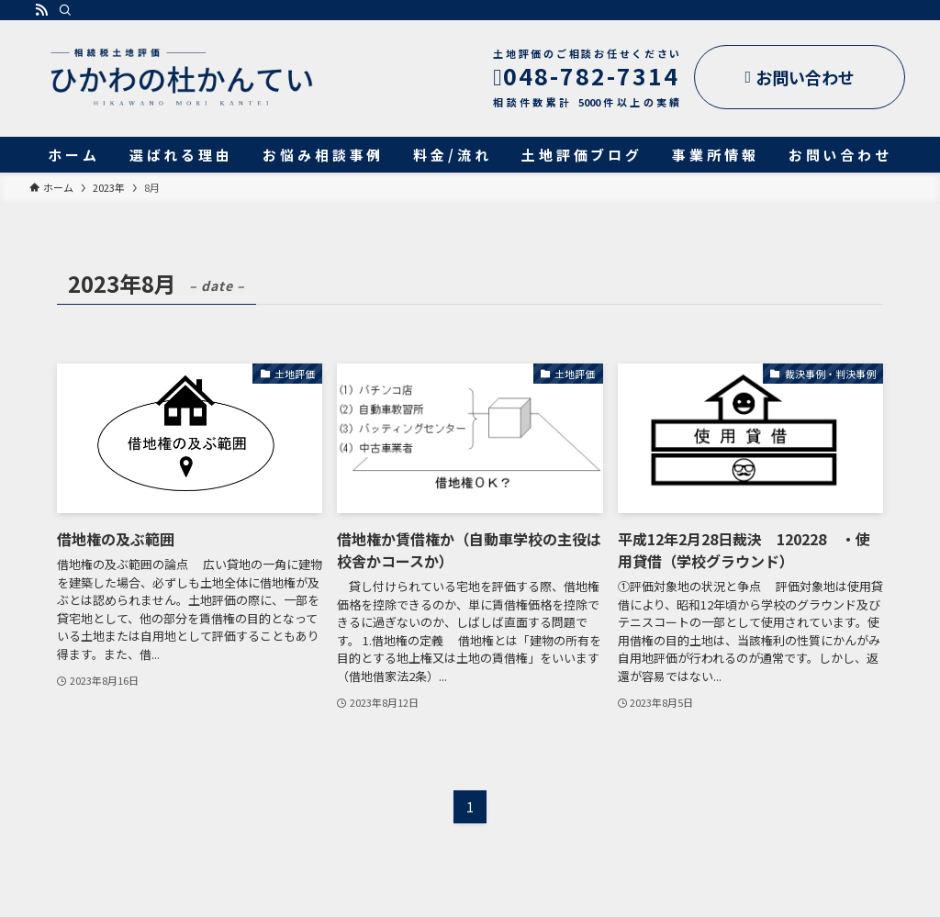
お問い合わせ (799, 77)
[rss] (41, 10)
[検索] (65, 10)
